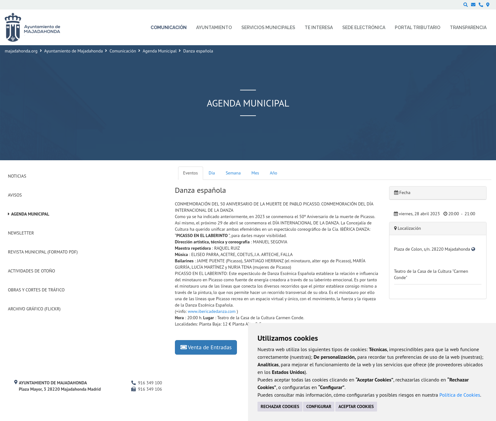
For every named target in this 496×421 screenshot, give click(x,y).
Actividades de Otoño (31, 271)
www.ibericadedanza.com (212, 311)
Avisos (15, 195)
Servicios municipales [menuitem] (268, 27)
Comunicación (122, 51)
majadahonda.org (21, 51)
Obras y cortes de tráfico (36, 290)
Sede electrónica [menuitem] (363, 27)
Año (273, 173)
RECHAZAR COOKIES (280, 406)
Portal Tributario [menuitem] (417, 27)
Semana (233, 173)
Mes (255, 173)
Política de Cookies (459, 395)
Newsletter (21, 233)
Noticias (17, 176)
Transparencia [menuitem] (468, 27)
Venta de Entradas (206, 347)
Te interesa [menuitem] (319, 27)
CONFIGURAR (318, 406)
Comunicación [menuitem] (169, 27)
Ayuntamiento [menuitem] (214, 27)
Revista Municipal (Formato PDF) (43, 252)
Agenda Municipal (160, 51)
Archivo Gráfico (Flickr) (34, 309)
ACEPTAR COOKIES (356, 406)
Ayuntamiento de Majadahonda (73, 51)
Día (212, 173)
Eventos (190, 173)
